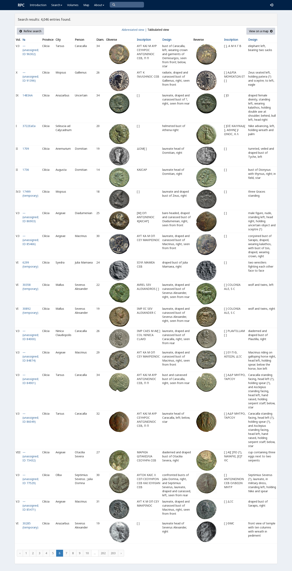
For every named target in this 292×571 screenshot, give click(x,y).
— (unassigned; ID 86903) (31, 217)
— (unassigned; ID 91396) (31, 76)
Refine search (30, 31)
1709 (26, 148)
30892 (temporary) (30, 311)
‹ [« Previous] (19, 553)
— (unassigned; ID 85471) (31, 505)
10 (87, 553)
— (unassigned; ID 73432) (31, 456)
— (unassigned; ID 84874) (31, 356)
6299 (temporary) (30, 264)
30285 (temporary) (30, 525)
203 (113, 553)
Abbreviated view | (134, 30)
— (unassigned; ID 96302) (31, 50)
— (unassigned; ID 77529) (31, 479)
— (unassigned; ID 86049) (31, 418)
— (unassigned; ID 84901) (31, 379)
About (99, 5)
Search (56, 5)
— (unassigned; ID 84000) (31, 335)
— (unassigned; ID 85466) (31, 240)
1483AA (28, 95)
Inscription (144, 40)
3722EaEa (29, 126)
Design (166, 40)
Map (86, 5)
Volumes (72, 5)
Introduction (38, 5)
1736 (26, 170)
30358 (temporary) (30, 287)
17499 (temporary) (30, 193)
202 (103, 553)
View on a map (261, 31)
